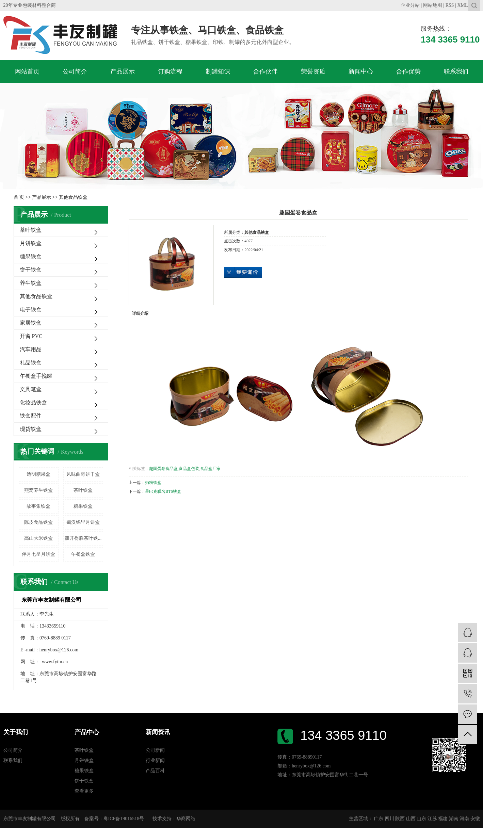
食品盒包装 (189, 468)
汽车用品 (31, 349)
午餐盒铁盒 (83, 554)
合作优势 (408, 71)
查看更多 (84, 791)
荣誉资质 (313, 71)
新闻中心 (361, 71)
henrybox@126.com (58, 649)
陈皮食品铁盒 (38, 522)
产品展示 (122, 71)
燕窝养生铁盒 (38, 490)
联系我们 (456, 71)
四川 (389, 818)
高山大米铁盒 (38, 538)
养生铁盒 (31, 283)
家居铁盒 (31, 323)
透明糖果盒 (38, 474)
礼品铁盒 (31, 363)
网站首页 (27, 71)
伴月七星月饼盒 (38, 554)
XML (462, 5)
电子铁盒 (31, 309)
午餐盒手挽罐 (36, 376)
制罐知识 (218, 71)
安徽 (475, 818)
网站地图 (432, 5)
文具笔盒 (31, 389)
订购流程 (170, 71)
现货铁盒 (31, 429)
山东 (421, 818)
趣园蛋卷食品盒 (163, 468)
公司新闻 (155, 750)
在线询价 (243, 272)
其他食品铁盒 (73, 197)
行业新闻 (155, 760)
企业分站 (410, 5)
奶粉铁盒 (153, 482)
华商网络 (185, 818)
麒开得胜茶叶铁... (83, 538)
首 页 (19, 197)
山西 (411, 818)
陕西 (400, 818)
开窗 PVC (31, 336)
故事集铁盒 (38, 506)
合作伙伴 (265, 71)
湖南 (453, 818)
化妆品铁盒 (33, 402)
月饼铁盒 (31, 243)
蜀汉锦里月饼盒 (83, 522)
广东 (378, 818)
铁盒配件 (31, 416)
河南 (464, 818)
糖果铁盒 (31, 256)
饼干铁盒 (31, 270)
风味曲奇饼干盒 (83, 474)
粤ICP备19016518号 (123, 818)
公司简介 (75, 71)
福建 (443, 818)
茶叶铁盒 (31, 230)
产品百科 (155, 770)
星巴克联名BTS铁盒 (163, 491)
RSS (450, 5)
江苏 (432, 818)
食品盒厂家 (210, 468)
